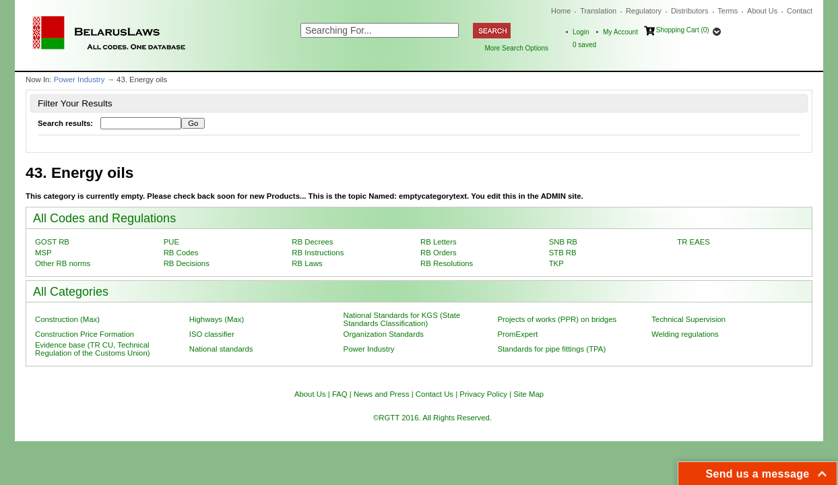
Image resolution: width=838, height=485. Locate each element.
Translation (598, 11)
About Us (762, 11)
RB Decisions (187, 263)
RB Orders (438, 253)
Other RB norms (62, 263)
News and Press (382, 394)
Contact (799, 11)
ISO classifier (211, 334)
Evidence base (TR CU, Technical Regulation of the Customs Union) (92, 349)
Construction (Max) (67, 319)
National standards (221, 349)
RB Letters (438, 242)
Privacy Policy (483, 394)
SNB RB (563, 242)
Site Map (528, 394)
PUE (171, 242)
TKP (556, 263)
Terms (727, 11)
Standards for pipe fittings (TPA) (551, 349)
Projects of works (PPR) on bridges (556, 319)
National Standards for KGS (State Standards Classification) (402, 319)
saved (584, 44)
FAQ (340, 394)
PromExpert (517, 334)
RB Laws (307, 263)
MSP (43, 253)
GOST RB (52, 242)
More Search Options (517, 48)
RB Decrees (312, 242)
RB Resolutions (446, 263)
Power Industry (79, 79)
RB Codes (181, 253)
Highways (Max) (216, 319)
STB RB (563, 253)
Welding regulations (685, 334)
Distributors (690, 11)
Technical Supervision (688, 319)
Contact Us (434, 394)
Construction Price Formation (84, 334)
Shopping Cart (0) (682, 30)
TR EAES (693, 242)
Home (561, 11)
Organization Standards (384, 334)
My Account (620, 32)
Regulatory (644, 11)
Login (581, 32)
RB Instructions (318, 253)
